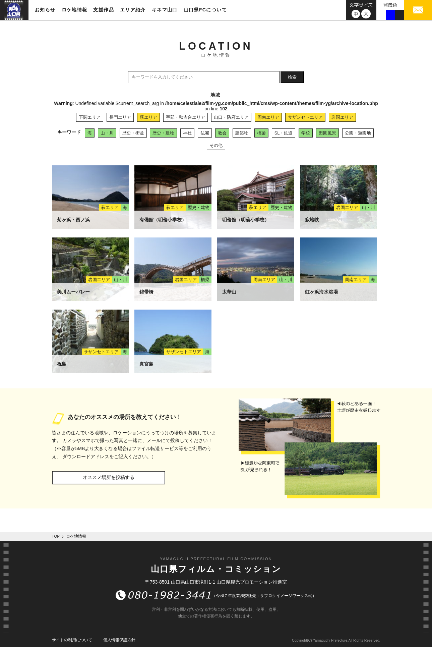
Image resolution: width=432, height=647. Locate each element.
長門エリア (120, 117)
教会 (222, 133)
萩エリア (148, 117)
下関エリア (90, 117)
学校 (305, 133)
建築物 (241, 133)
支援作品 (103, 9)
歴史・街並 (133, 133)
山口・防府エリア (231, 117)
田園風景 (327, 133)
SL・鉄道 (283, 133)
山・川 (107, 133)
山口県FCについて (205, 9)
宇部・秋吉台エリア (185, 117)
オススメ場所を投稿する (108, 477)
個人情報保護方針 (119, 640)
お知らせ (45, 9)
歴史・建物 (163, 133)
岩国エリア (342, 117)
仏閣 (204, 133)
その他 (216, 145)
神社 (187, 133)
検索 (292, 76)
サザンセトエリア (305, 117)
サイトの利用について (72, 640)
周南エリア (268, 117)
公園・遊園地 (358, 133)
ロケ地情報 (74, 9)
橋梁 (261, 133)
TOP (56, 536)
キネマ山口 (165, 9)
